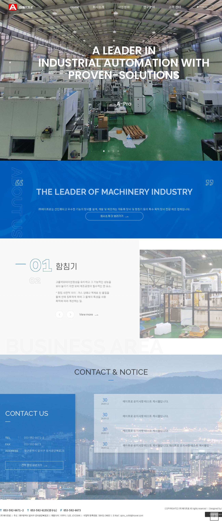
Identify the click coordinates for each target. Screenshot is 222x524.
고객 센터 (175, 7)
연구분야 (149, 7)
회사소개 (98, 7)
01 (40, 264)
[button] (104, 151)
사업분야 (124, 7)
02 (34, 280)
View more (77, 314)
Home (74, 7)
